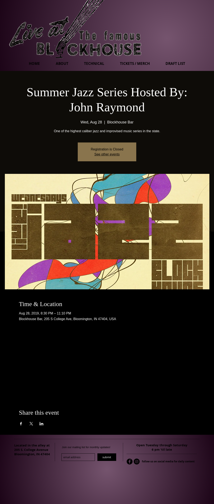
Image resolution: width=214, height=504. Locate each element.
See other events (107, 154)
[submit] (106, 457)
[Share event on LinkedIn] (41, 423)
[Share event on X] (31, 423)
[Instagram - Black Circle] (137, 461)
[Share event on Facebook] (21, 423)
